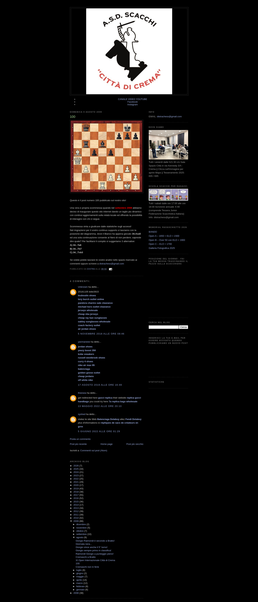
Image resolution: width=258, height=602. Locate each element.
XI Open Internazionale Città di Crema (95, 560)
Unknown (83, 287)
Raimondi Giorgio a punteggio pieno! (94, 553)
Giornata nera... (84, 544)
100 (78, 563)
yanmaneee (84, 341)
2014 (76, 504)
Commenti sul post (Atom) (93, 450)
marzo (79, 583)
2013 (76, 508)
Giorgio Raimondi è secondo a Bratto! (95, 540)
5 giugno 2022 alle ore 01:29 (99, 431)
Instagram (132, 104)
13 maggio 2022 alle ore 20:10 (100, 406)
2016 (76, 498)
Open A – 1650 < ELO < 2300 (164, 236)
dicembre (81, 524)
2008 (76, 593)
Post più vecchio (134, 444)
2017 (76, 495)
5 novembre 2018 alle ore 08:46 (101, 333)
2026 (76, 465)
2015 (76, 501)
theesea (82, 393)
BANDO (153, 231)
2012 (76, 511)
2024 (76, 472)
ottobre (80, 531)
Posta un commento (80, 439)
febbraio (80, 586)
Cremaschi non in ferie (87, 567)
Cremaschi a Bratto (85, 557)
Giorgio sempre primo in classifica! (93, 550)
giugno (80, 573)
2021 (76, 482)
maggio (80, 576)
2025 (76, 469)
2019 (76, 488)
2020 (76, 485)
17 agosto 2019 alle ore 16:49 (100, 385)
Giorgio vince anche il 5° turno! (91, 547)
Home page (107, 444)
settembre (81, 534)
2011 (76, 514)
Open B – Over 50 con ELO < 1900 (167, 240)
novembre (81, 527)
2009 (76, 521)
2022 (76, 478)
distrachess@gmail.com (111, 263)
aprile (79, 580)
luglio (79, 570)
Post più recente (78, 444)
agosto (80, 537)
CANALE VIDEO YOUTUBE (132, 99)
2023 (76, 475)
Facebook (132, 101)
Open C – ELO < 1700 (160, 244)
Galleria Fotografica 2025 (162, 248)
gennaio (80, 589)
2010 (76, 518)
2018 (76, 491)
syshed (81, 414)
